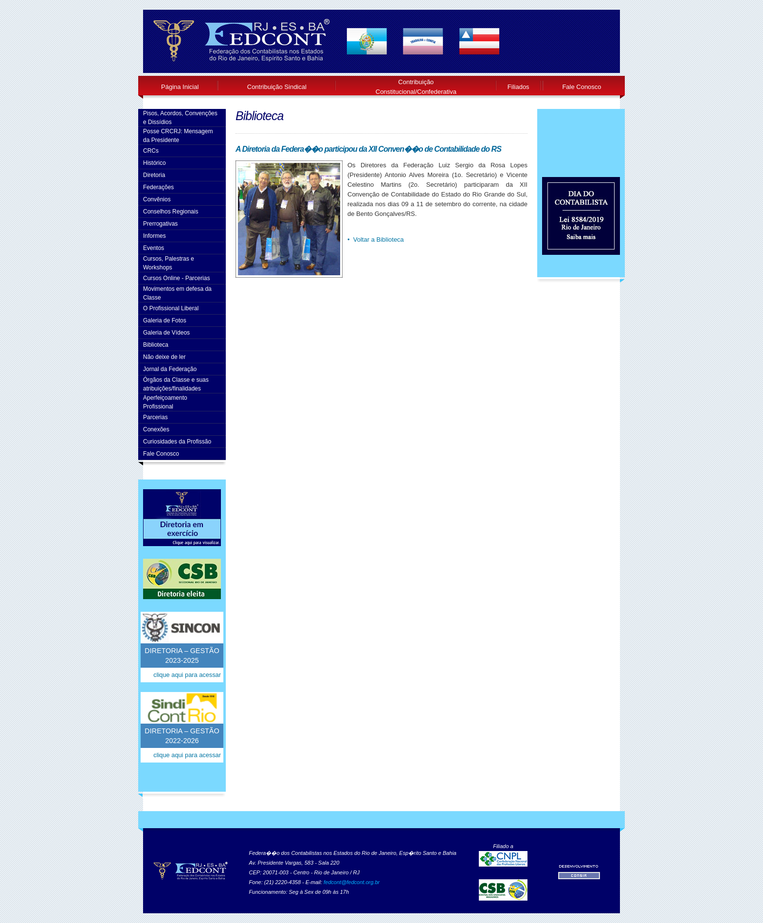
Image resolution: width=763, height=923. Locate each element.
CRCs (151, 150)
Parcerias (155, 417)
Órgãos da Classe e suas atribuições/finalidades (176, 384)
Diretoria (154, 175)
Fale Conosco (581, 86)
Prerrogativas (160, 223)
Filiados (518, 86)
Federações (158, 187)
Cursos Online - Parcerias (176, 278)
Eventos (153, 248)
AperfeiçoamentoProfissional (165, 402)
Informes (154, 235)
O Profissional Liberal (171, 308)
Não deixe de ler (164, 357)
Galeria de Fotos (164, 320)
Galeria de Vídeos (166, 332)
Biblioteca (155, 344)
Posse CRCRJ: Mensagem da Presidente (178, 135)
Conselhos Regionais (170, 211)
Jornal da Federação (170, 369)
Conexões (156, 429)
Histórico (154, 163)
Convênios (157, 199)
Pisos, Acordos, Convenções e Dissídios (180, 117)
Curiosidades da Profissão (177, 441)
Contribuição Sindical (277, 86)
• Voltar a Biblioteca (375, 239)
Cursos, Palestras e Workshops (168, 263)
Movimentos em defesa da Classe (177, 293)
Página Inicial (180, 86)
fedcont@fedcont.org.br (352, 882)
